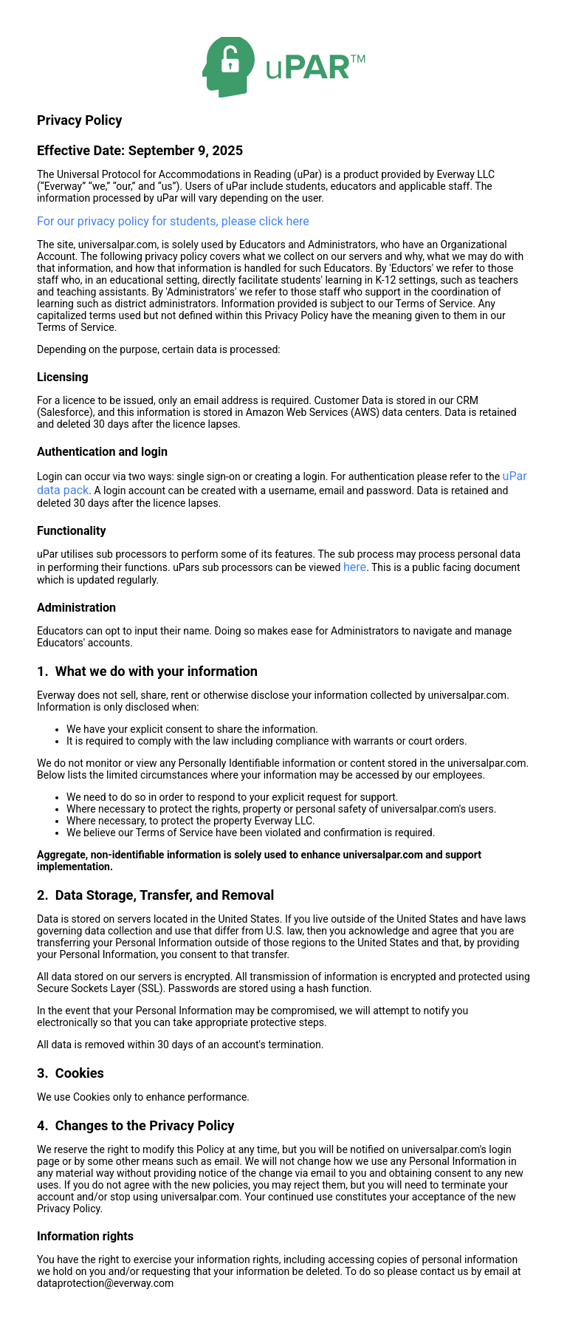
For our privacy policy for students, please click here (173, 221)
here (354, 567)
